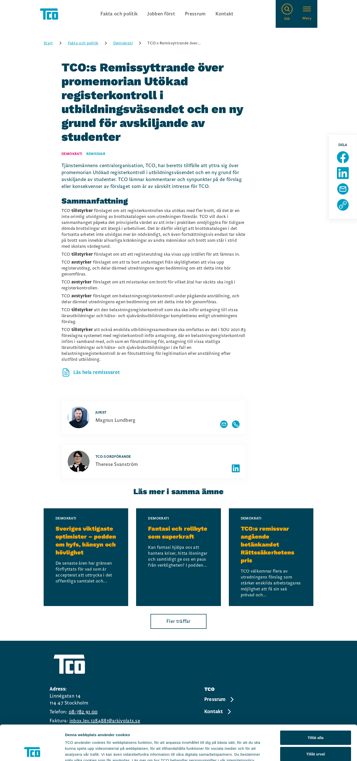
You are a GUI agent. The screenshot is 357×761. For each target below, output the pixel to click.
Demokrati (129, 43)
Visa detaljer (269, 751)
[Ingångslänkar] (166, 13)
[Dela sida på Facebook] (343, 157)
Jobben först (161, 14)
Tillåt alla (316, 702)
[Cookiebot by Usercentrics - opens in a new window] (32, 751)
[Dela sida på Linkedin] (343, 173)
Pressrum (195, 14)
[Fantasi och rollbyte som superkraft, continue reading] (178, 557)
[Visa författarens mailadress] (224, 424)
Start (54, 43)
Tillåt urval (315, 719)
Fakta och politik (119, 14)
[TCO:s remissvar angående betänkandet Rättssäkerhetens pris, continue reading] (271, 557)
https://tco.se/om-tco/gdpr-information (101, 731)
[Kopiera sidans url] (343, 205)
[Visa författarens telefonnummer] (236, 424)
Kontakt (224, 14)
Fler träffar (178, 621)
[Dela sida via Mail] (343, 189)
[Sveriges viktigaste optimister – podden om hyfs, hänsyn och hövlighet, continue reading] (86, 557)
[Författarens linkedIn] (236, 468)
